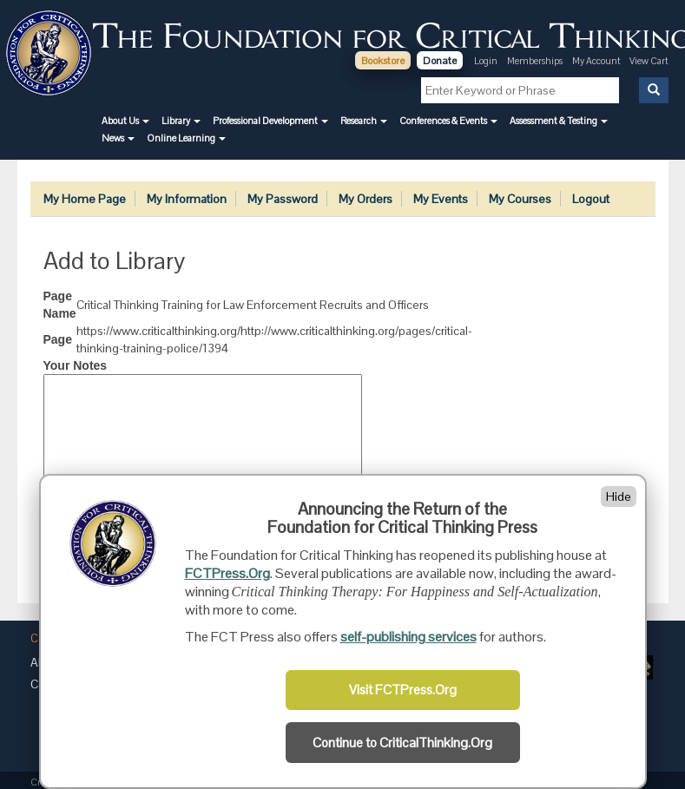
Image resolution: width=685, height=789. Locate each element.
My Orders (365, 199)
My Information (187, 199)
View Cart (649, 61)
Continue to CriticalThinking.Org (402, 743)
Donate (440, 61)
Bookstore (383, 61)
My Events (440, 199)
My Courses (520, 199)
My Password (282, 199)
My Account (597, 61)
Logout (590, 199)
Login (485, 61)
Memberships (535, 61)
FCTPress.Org (227, 573)
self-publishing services (408, 637)
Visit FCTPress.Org (403, 690)
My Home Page (84, 199)
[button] (125, 121)
